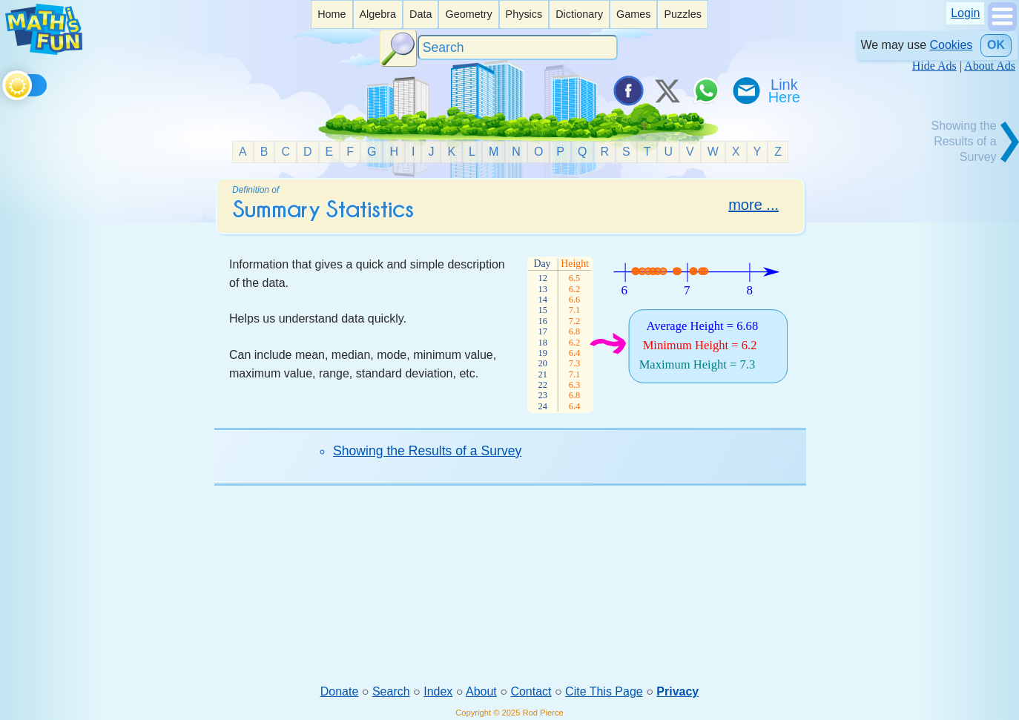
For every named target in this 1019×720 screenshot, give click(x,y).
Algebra (377, 14)
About (481, 691)
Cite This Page (604, 691)
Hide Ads (934, 65)
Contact (530, 691)
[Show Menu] (1002, 27)
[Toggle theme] (4, 82)
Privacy (677, 691)
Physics (524, 14)
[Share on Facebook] (627, 90)
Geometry (468, 14)
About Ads (989, 65)
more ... (753, 204)
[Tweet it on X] (667, 90)
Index (437, 691)
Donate (339, 691)
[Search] (518, 48)
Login (965, 13)
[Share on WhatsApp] (706, 90)
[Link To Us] (785, 90)
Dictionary (579, 14)
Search (391, 691)
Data (420, 14)
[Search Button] (398, 48)
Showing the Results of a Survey (427, 450)
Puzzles (682, 14)
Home (331, 14)
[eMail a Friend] (745, 90)
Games (633, 14)
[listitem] (331, 14)
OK (996, 45)
